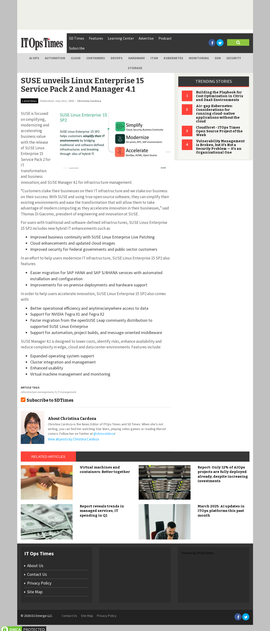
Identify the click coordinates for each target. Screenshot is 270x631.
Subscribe (77, 48)
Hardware (136, 58)
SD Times (76, 38)
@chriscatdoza (104, 433)
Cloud (76, 58)
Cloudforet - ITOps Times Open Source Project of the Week (219, 131)
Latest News (29, 101)
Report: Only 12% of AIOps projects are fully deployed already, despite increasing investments (223, 474)
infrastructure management (37, 392)
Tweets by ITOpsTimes (197, 553)
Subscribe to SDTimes (50, 400)
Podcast (165, 38)
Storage (135, 68)
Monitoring (199, 58)
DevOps (117, 58)
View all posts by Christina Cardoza (73, 439)
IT (55, 392)
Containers (95, 58)
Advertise (146, 38)
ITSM (154, 58)
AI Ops (34, 58)
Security (233, 58)
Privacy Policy (39, 583)
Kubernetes (173, 58)
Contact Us (37, 574)
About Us (35, 565)
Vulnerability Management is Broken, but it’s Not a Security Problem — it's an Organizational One (220, 147)
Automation (55, 58)
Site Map (34, 591)
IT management (67, 392)
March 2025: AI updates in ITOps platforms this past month (221, 511)
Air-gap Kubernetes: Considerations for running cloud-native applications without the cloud (218, 113)
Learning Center (121, 38)
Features (96, 38)
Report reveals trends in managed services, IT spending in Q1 (102, 511)
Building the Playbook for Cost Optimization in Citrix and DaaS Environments (219, 96)
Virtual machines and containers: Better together (105, 469)
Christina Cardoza (89, 101)
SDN (218, 58)
